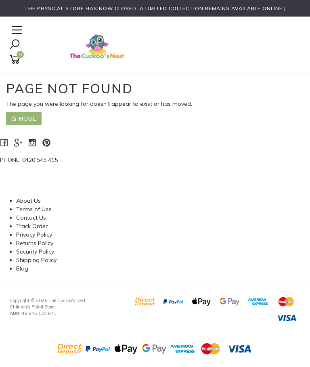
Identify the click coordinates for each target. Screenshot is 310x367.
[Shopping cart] (16, 59)
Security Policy (35, 251)
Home (24, 118)
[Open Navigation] (16, 30)
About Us (28, 200)
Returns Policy (34, 243)
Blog (22, 268)
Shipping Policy (36, 260)
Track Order (32, 226)
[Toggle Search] (14, 45)
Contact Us (31, 217)
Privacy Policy (34, 234)
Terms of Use (34, 209)
